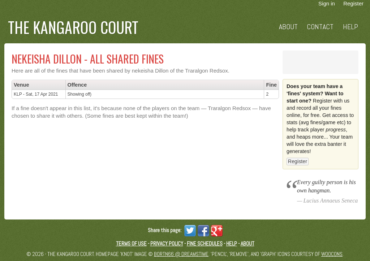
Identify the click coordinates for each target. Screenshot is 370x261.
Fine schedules (205, 243)
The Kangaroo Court (73, 27)
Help (350, 26)
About (288, 26)
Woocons (332, 254)
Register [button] (297, 161)
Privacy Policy (166, 243)
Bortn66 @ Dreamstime (181, 254)
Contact (320, 26)
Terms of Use (131, 243)
